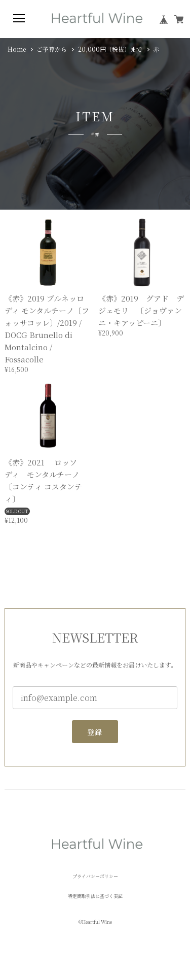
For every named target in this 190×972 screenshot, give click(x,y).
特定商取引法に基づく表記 (95, 896)
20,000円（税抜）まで (110, 49)
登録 (95, 736)
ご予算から (51, 49)
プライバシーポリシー (95, 876)
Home (17, 49)
